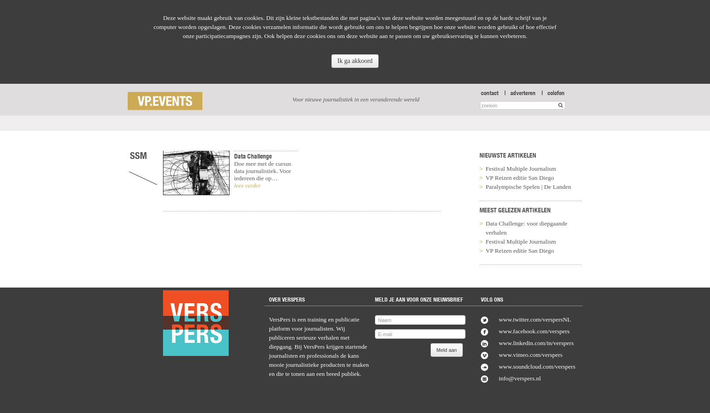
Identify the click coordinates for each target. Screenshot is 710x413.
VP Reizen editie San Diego (520, 177)
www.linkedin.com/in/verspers (536, 343)
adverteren (523, 93)
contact (490, 93)
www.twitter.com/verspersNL (535, 319)
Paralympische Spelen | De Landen (528, 186)
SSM (138, 155)
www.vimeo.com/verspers (530, 354)
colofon (556, 93)
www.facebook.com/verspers (534, 331)
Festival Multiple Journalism (521, 168)
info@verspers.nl (520, 378)
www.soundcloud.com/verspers (537, 366)
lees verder (247, 185)
